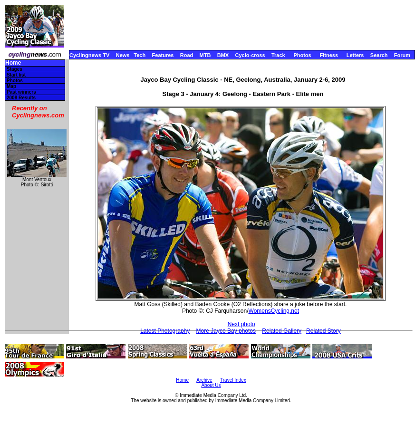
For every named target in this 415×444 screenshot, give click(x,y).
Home (13, 63)
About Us (211, 385)
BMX (223, 55)
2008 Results (21, 97)
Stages (14, 69)
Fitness (328, 55)
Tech (139, 55)
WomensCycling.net (274, 311)
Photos (302, 55)
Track (278, 55)
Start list (16, 74)
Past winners (21, 92)
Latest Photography (165, 331)
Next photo (241, 324)
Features (163, 55)
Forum (402, 55)
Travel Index (233, 380)
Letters (355, 55)
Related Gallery (281, 331)
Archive (204, 380)
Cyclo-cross (250, 55)
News (123, 55)
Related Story (323, 331)
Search (379, 55)
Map (11, 86)
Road (186, 55)
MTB (205, 55)
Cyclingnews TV (89, 55)
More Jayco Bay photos (226, 331)
